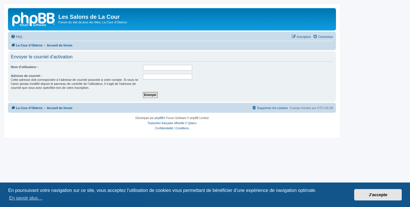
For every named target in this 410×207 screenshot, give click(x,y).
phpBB (159, 118)
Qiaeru (192, 123)
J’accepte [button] (378, 194)
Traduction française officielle (165, 123)
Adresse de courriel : (26, 75)
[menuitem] (16, 36)
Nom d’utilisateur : (24, 67)
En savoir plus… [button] (25, 198)
